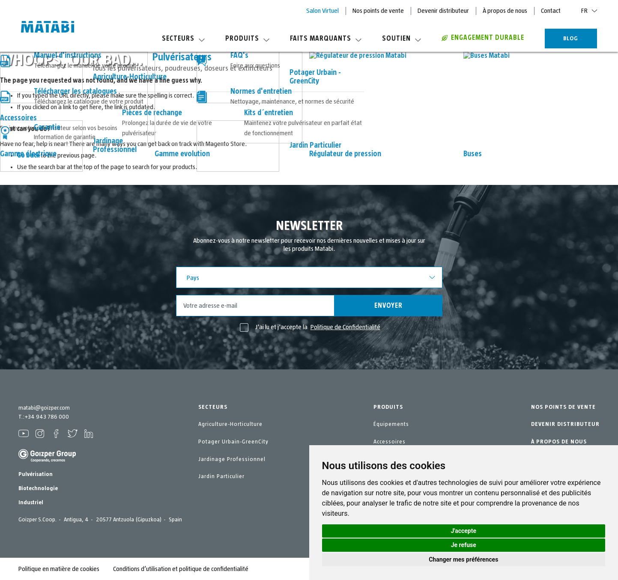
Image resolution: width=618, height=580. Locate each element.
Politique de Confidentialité (345, 327)
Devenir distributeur (443, 10)
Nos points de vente (378, 10)
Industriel (30, 503)
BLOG (570, 39)
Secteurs (183, 38)
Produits (247, 38)
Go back (28, 155)
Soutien (401, 38)
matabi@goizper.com (44, 408)
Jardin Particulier (221, 476)
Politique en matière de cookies (58, 568)
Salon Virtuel (322, 10)
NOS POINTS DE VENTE (563, 407)
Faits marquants (325, 38)
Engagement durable (483, 37)
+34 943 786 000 (46, 417)
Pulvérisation (35, 474)
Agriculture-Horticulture (230, 424)
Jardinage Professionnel (232, 459)
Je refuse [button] (463, 544)
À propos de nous (505, 10)
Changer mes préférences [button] (463, 559)
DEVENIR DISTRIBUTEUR (565, 424)
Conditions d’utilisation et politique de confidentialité (180, 568)
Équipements (391, 424)
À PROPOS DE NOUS (559, 442)
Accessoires (389, 442)
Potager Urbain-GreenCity (233, 442)
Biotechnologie (38, 488)
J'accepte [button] (463, 530)
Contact (551, 10)
